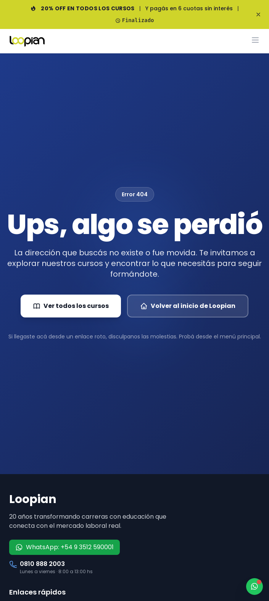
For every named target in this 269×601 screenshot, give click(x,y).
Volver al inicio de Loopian (187, 305)
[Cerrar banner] (258, 14)
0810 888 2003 (42, 563)
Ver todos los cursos (71, 305)
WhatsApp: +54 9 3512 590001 (64, 547)
